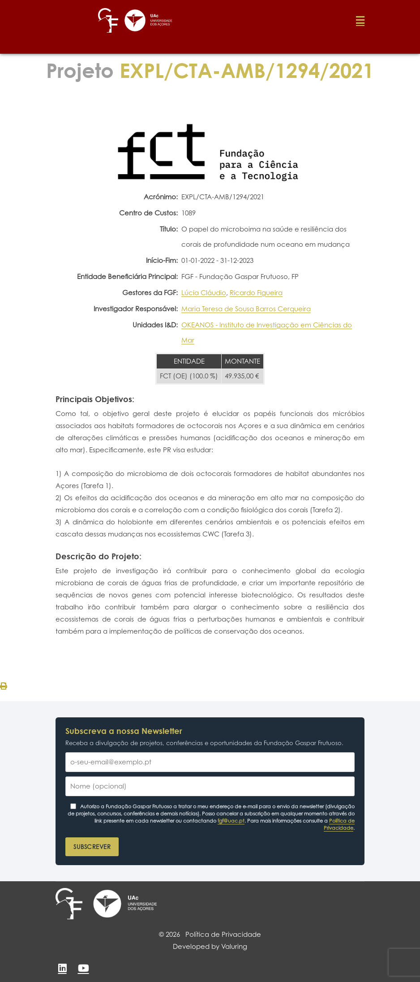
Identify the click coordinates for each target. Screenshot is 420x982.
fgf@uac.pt (231, 821)
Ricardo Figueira (256, 292)
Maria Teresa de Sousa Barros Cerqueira (246, 308)
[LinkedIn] (62, 968)
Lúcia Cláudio (203, 292)
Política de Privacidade (339, 824)
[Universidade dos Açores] (125, 903)
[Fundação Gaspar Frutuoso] (69, 903)
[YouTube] (83, 968)
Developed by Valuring (210, 946)
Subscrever (92, 846)
